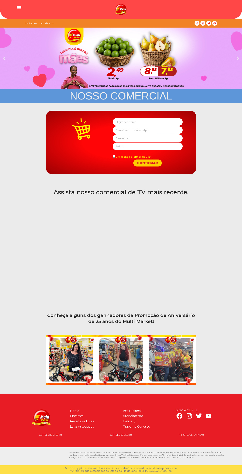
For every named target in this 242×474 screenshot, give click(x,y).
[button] (19, 7)
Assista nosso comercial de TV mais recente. (121, 192)
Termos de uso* (141, 156)
